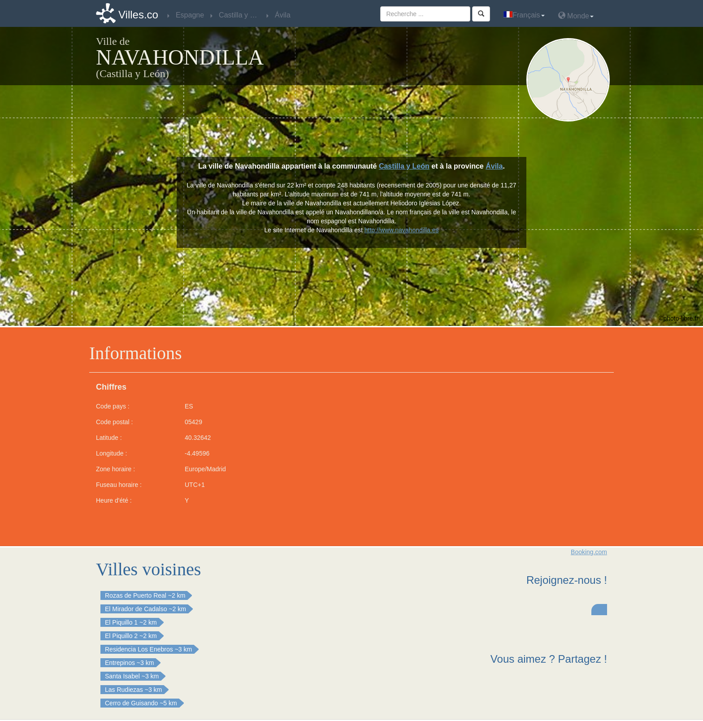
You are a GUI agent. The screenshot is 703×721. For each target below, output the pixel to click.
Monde (576, 15)
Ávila (494, 166)
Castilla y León (404, 166)
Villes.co (138, 15)
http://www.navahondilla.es (402, 230)
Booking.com (589, 552)
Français (523, 15)
